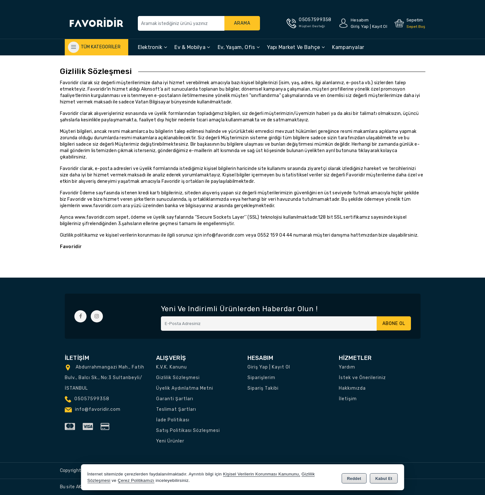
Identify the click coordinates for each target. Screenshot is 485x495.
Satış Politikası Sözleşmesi (188, 430)
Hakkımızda (352, 388)
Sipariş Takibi (263, 388)
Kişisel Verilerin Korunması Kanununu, (261, 474)
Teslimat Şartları (176, 409)
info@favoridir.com (223, 235)
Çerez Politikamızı (136, 480)
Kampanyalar (348, 47)
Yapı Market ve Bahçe (296, 47)
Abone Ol (393, 323)
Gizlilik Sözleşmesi (178, 377)
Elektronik (152, 47)
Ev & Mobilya (192, 47)
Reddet (354, 477)
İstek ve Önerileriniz (362, 377)
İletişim (348, 399)
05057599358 (91, 399)
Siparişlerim (261, 377)
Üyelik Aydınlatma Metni (184, 388)
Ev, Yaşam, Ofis (239, 47)
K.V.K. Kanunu (171, 367)
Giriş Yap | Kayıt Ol (268, 367)
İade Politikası (172, 420)
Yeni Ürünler (170, 441)
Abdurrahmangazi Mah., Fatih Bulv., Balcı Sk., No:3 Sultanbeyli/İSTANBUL (104, 377)
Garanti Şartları (174, 399)
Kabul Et (383, 477)
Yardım (347, 367)
